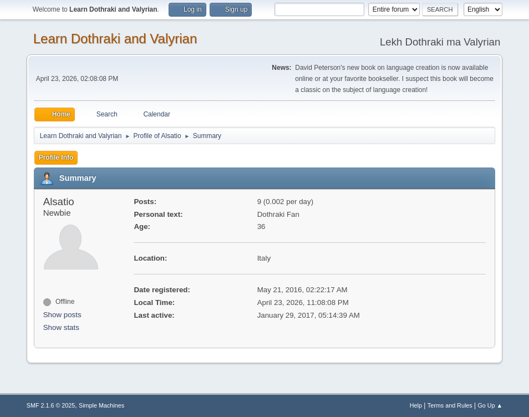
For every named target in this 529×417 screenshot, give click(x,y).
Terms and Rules (450, 405)
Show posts (62, 315)
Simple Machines (101, 405)
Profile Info (56, 157)
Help (416, 405)
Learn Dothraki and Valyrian (115, 38)
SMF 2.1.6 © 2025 (51, 405)
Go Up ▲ (489, 405)
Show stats (61, 327)
